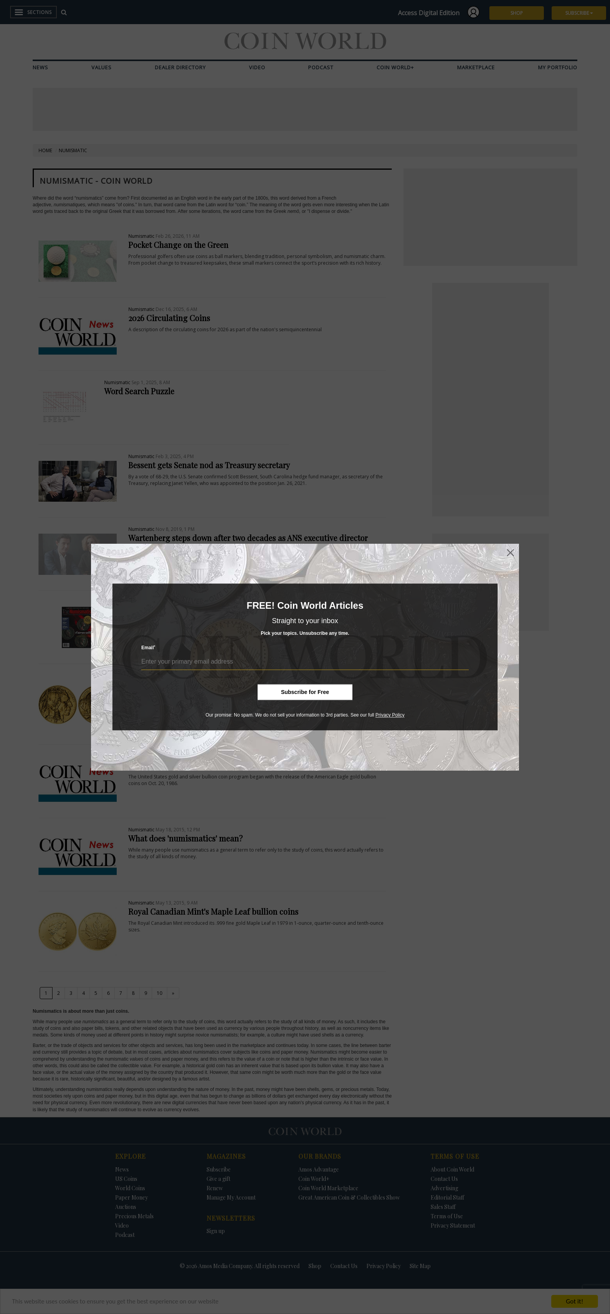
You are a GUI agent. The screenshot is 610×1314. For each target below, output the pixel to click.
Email (148, 648)
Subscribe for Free (305, 692)
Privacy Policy (390, 715)
